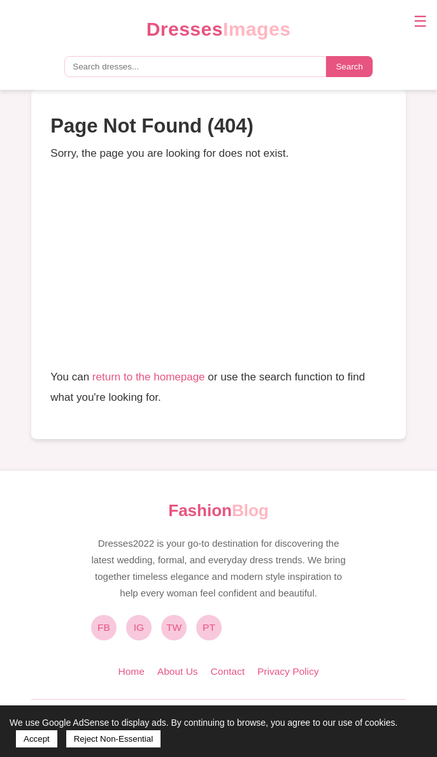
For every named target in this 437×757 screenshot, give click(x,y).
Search (349, 66)
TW (174, 627)
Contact (228, 671)
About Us (177, 671)
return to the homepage (148, 377)
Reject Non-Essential (113, 739)
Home (131, 671)
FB (103, 627)
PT (209, 627)
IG (139, 627)
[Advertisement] (218, 265)
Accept (37, 739)
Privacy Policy (288, 671)
